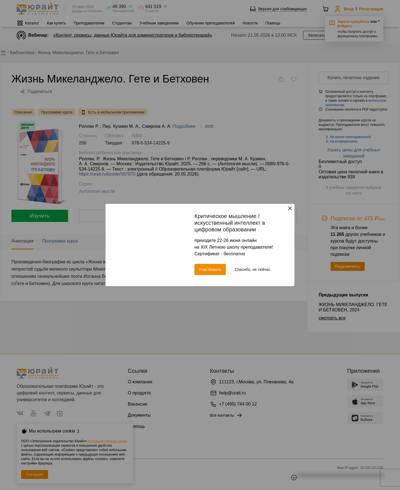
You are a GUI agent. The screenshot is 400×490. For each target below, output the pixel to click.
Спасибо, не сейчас (252, 269)
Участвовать (210, 269)
